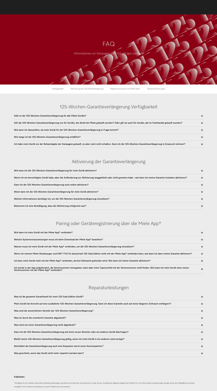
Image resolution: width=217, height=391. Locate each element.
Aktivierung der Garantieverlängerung (86, 89)
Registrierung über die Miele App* (125, 89)
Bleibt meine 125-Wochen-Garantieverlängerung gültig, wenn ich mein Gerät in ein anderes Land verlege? (69, 339)
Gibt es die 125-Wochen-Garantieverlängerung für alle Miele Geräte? (50, 116)
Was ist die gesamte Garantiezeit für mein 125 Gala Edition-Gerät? (49, 297)
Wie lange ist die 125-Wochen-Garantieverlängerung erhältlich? (47, 137)
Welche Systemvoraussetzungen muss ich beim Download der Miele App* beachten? (58, 240)
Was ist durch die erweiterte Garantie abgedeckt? (40, 318)
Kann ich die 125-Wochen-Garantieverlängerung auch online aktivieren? (51, 185)
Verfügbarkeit (58, 89)
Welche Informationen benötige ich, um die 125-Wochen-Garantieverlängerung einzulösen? (61, 199)
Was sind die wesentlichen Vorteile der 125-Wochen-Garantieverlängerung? (53, 311)
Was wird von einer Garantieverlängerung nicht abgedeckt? (45, 325)
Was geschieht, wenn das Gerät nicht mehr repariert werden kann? (49, 353)
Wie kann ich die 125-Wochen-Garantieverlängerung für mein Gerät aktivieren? (55, 171)
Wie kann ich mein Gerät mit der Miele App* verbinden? (43, 232)
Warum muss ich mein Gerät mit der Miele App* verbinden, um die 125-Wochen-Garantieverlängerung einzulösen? (74, 247)
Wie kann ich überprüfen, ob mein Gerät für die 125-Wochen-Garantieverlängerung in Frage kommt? (66, 130)
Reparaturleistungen (156, 89)
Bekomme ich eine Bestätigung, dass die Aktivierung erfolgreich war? (50, 206)
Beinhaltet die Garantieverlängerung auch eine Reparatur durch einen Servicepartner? (58, 346)
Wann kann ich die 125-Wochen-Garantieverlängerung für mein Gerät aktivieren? (56, 192)
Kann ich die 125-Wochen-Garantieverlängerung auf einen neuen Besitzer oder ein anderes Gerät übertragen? (71, 332)
